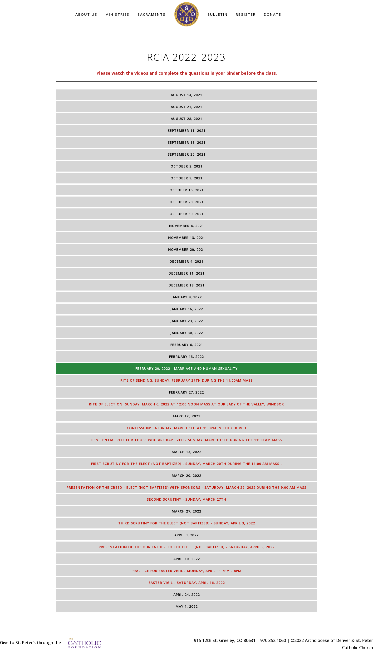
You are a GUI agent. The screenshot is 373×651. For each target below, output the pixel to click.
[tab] (186, 94)
